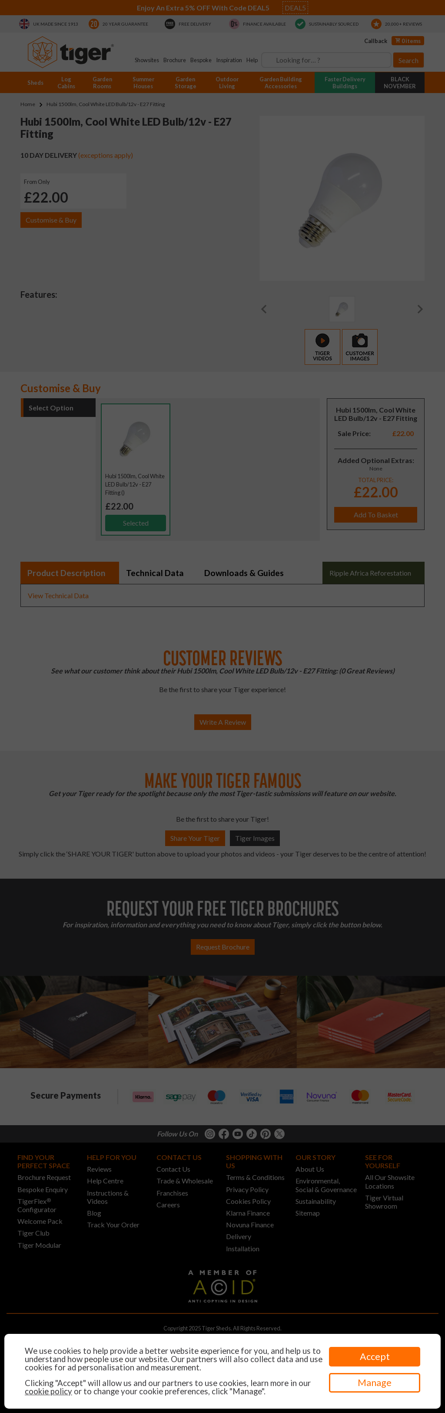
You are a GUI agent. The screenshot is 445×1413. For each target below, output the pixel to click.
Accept (375, 1356)
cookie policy (48, 1391)
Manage (375, 1382)
